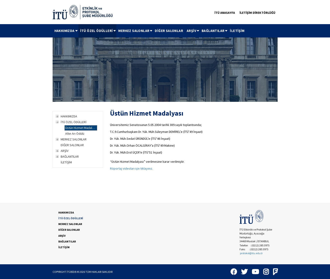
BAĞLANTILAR (215, 30)
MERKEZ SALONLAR (135, 30)
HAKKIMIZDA (66, 30)
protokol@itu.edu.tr (251, 253)
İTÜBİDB (71, 271)
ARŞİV (193, 30)
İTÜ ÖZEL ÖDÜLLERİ (98, 30)
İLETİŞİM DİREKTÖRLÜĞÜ (257, 13)
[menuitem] (65, 30)
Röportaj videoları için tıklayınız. (131, 168)
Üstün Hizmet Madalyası (81, 128)
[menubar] (149, 30)
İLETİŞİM (237, 30)
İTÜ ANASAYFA (224, 13)
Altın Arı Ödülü (74, 133)
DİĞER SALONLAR (169, 30)
